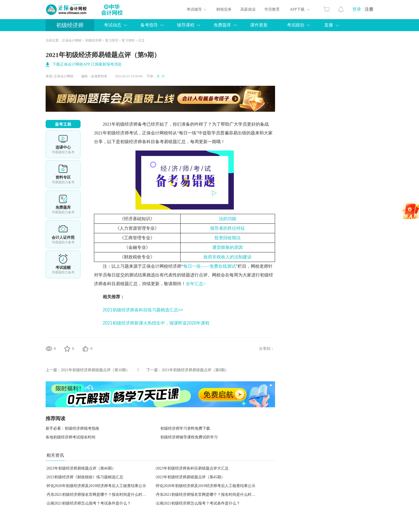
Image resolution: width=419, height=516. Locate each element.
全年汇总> (196, 283)
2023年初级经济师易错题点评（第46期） (81, 468)
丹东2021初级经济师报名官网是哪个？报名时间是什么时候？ (98, 495)
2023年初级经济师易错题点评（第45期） (190, 477)
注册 (369, 9)
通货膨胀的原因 (227, 247)
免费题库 (222, 25)
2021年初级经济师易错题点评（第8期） (195, 370)
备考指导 (149, 25)
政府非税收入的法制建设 (227, 257)
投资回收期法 (227, 237)
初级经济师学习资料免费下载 (185, 428)
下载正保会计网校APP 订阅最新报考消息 (87, 64)
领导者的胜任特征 (227, 228)
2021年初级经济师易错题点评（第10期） (95, 370)
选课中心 (63, 144)
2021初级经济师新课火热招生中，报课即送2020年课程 (156, 323)
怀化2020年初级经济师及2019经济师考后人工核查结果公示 (96, 486)
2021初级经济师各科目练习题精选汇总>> (143, 310)
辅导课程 (185, 25)
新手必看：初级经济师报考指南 (72, 428)
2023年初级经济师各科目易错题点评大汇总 (192, 468)
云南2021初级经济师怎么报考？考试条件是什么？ (89, 503)
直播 (328, 25)
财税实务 (224, 9)
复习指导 (111, 40)
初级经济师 (70, 25)
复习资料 (128, 40)
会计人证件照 (63, 234)
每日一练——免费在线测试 (209, 266)
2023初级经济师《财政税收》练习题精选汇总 (85, 477)
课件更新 (259, 25)
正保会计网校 (72, 40)
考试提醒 (63, 264)
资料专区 (63, 174)
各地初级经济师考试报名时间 (70, 437)
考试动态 (112, 25)
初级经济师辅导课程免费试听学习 (189, 437)
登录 (356, 9)
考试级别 (295, 25)
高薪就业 (248, 9)
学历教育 (272, 9)
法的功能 (227, 218)
